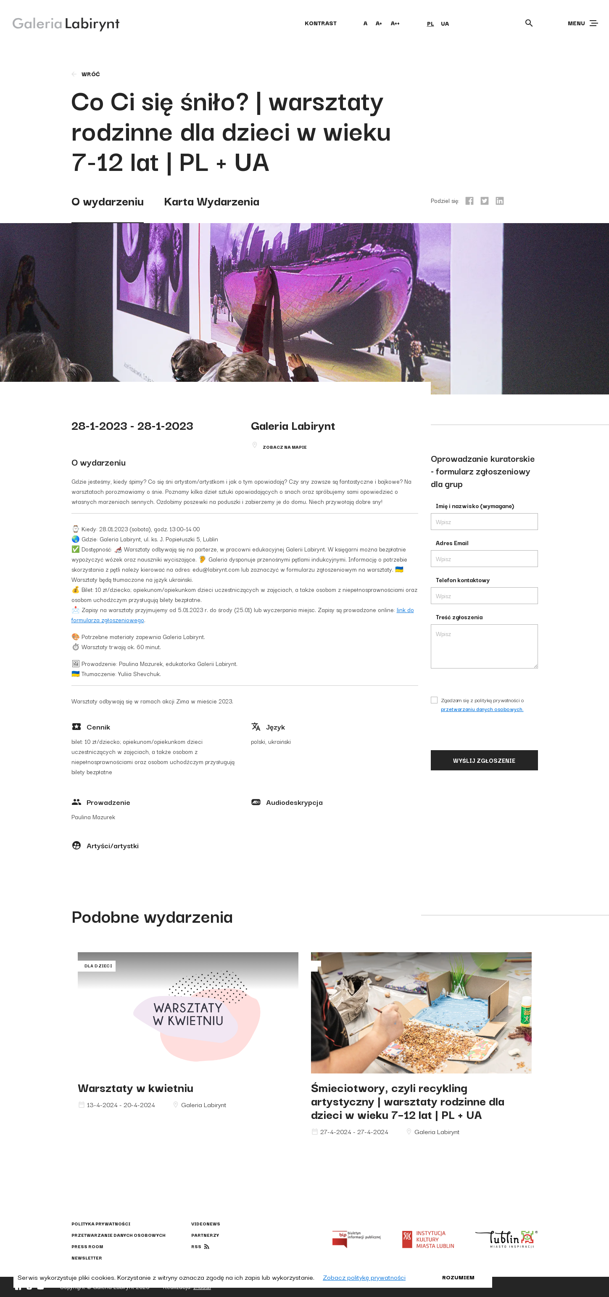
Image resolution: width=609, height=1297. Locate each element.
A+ (379, 22)
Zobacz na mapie (285, 446)
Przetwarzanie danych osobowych (118, 1234)
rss (196, 1246)
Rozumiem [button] (458, 1277)
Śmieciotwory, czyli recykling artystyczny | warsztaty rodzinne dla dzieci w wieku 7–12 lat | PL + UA (407, 1100)
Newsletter (86, 1257)
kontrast (321, 22)
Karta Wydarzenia (211, 200)
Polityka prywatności (100, 1223)
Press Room (87, 1246)
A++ (395, 22)
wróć (85, 73)
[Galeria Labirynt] (60, 22)
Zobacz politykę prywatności (364, 1277)
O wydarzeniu (107, 200)
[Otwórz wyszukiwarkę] (529, 23)
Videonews (205, 1223)
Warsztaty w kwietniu (135, 1087)
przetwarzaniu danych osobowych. (482, 709)
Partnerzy (205, 1234)
